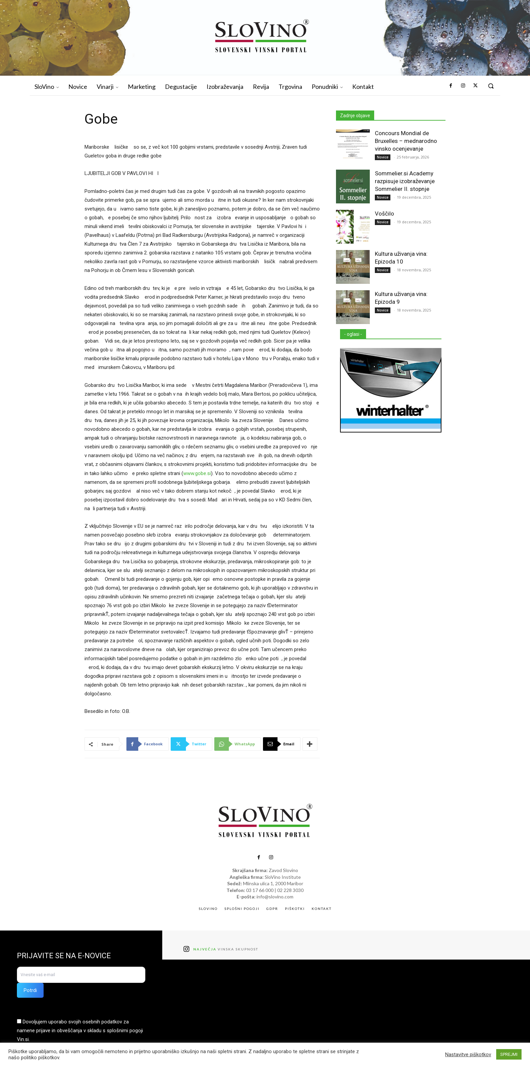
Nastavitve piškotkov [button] (468, 1054)
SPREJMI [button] (508, 1054)
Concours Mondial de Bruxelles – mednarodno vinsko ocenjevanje (406, 141)
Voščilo (384, 213)
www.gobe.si (197, 473)
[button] (490, 85)
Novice (382, 157)
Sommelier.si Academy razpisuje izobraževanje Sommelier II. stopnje (405, 181)
